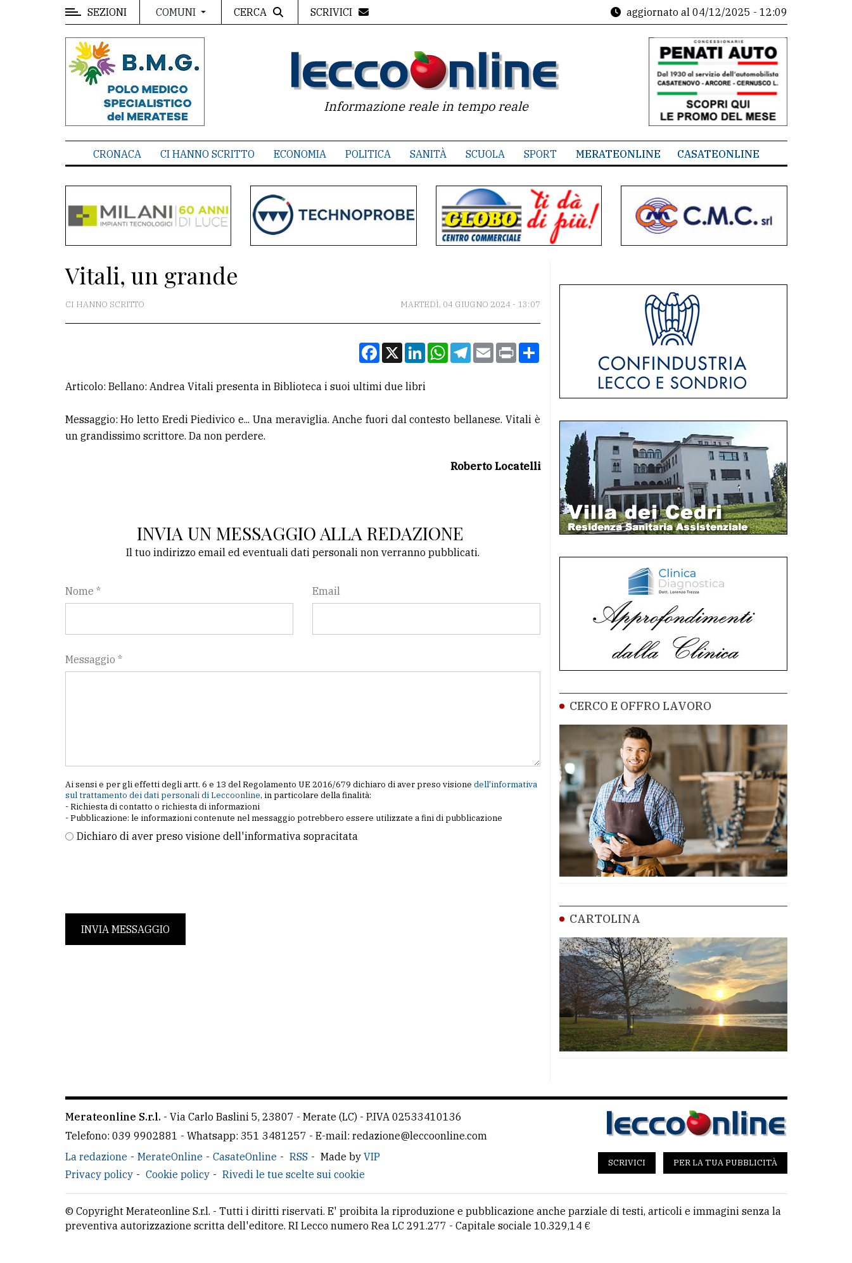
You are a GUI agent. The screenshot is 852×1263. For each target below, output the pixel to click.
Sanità (428, 154)
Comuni (177, 12)
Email (326, 591)
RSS (298, 1156)
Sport (540, 154)
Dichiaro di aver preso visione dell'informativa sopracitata (217, 836)
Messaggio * (93, 659)
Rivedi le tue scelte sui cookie (293, 1174)
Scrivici (626, 1162)
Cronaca (117, 154)
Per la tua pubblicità (725, 1162)
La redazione (96, 1156)
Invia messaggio (125, 929)
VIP (372, 1156)
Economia (300, 154)
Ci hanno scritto (207, 154)
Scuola (485, 154)
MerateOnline (618, 154)
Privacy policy (99, 1174)
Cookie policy (178, 1174)
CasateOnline (718, 154)
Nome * (83, 591)
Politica (368, 154)
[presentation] (161, 878)
